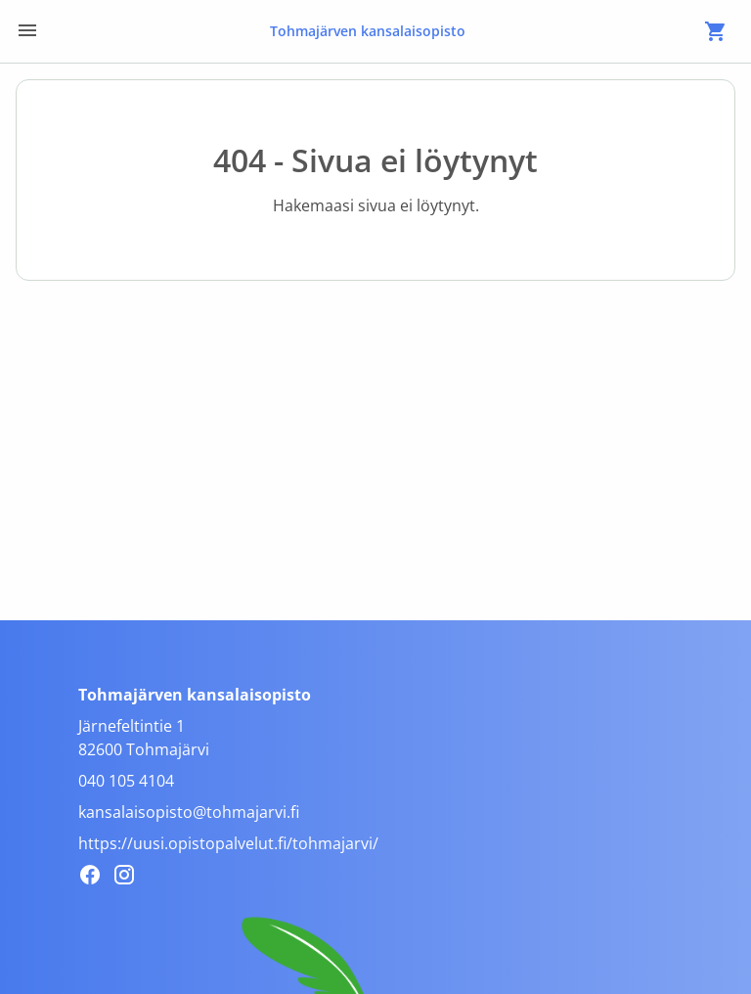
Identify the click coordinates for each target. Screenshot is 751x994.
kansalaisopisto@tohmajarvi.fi (188, 812)
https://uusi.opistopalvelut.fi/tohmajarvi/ (228, 843)
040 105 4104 (126, 780)
